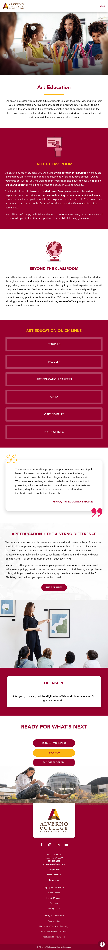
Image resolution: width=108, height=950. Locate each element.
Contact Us (54, 880)
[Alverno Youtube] (66, 845)
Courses (54, 344)
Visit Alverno (54, 414)
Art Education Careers (54, 379)
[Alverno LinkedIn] (58, 845)
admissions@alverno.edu (54, 864)
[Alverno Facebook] (41, 845)
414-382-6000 (54, 861)
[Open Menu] (101, 6)
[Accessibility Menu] (102, 944)
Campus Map (54, 869)
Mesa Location (54, 875)
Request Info (54, 432)
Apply (54, 397)
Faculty (54, 361)
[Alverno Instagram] (50, 845)
